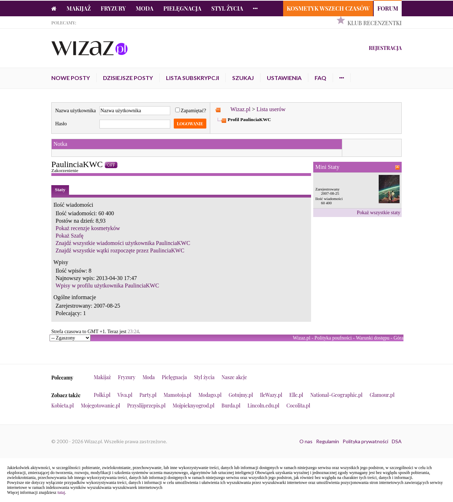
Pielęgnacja (182, 8)
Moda (145, 8)
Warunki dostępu (372, 338)
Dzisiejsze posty (128, 77)
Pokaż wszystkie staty (378, 212)
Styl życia (227, 8)
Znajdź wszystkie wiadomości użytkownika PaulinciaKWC (123, 243)
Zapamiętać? (190, 110)
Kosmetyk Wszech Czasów (328, 8)
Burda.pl (231, 405)
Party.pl (147, 395)
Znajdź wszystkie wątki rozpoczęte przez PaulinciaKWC (120, 250)
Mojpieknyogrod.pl (193, 405)
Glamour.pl (381, 395)
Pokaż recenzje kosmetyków (88, 228)
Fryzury (113, 8)
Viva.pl (124, 395)
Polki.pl (102, 395)
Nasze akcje (234, 377)
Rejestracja (385, 48)
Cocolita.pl (298, 405)
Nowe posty (70, 77)
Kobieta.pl (62, 405)
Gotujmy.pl (241, 395)
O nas (305, 441)
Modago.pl (210, 395)
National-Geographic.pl (336, 395)
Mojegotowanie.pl (100, 405)
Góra (398, 338)
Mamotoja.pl (177, 395)
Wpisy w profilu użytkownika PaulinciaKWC (107, 286)
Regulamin (327, 441)
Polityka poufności (333, 338)
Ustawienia (284, 77)
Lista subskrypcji (192, 77)
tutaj (61, 492)
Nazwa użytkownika (75, 110)
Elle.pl (296, 395)
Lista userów (271, 109)
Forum (387, 8)
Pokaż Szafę (70, 236)
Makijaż (79, 8)
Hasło (61, 123)
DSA (397, 441)
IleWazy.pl (271, 395)
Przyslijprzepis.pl (146, 405)
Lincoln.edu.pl (263, 405)
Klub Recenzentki (375, 23)
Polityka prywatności (365, 441)
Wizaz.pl (240, 109)
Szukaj (243, 77)
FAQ (320, 77)
